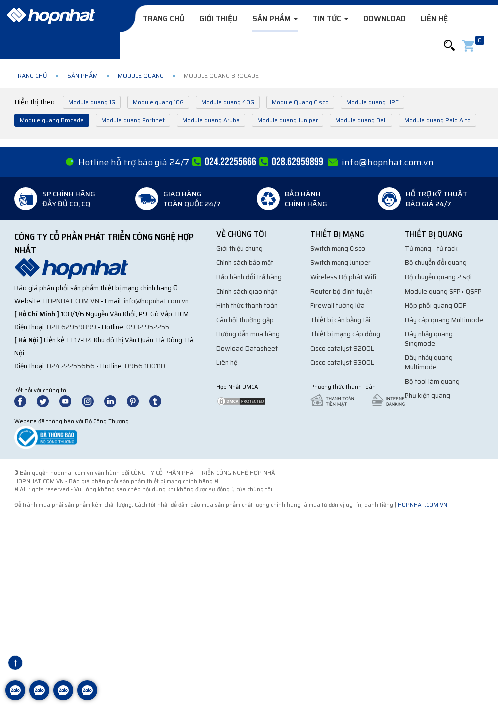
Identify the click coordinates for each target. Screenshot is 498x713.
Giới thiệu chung (239, 248)
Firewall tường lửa (337, 305)
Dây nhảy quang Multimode (429, 362)
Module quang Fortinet (133, 120)
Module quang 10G (158, 102)
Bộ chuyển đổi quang (436, 262)
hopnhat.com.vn (71, 301)
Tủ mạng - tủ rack (431, 248)
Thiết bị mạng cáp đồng (345, 334)
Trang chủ (163, 19)
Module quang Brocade (52, 120)
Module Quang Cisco (300, 102)
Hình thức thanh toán (247, 305)
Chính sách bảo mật (244, 262)
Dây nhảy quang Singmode (429, 339)
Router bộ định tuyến (341, 291)
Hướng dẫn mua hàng (248, 334)
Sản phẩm (275, 19)
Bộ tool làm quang (432, 381)
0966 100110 (145, 366)
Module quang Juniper (287, 120)
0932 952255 (147, 327)
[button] (449, 45)
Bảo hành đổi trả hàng (249, 277)
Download (384, 19)
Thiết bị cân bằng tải (340, 320)
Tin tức (330, 19)
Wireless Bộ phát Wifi (343, 277)
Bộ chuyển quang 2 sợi (438, 277)
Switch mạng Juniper (340, 262)
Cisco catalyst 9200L (342, 348)
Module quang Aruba (211, 120)
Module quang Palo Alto (437, 120)
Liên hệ (434, 19)
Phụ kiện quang (427, 395)
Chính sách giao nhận (247, 291)
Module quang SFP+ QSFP (443, 291)
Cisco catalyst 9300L (342, 362)
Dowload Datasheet (247, 348)
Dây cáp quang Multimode (444, 320)
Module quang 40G (227, 102)
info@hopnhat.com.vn (388, 162)
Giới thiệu (218, 19)
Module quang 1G (91, 102)
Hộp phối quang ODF (435, 305)
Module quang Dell (361, 120)
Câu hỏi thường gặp (245, 320)
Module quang (141, 75)
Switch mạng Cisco (337, 248)
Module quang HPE (372, 102)
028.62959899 (71, 327)
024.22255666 (71, 366)
